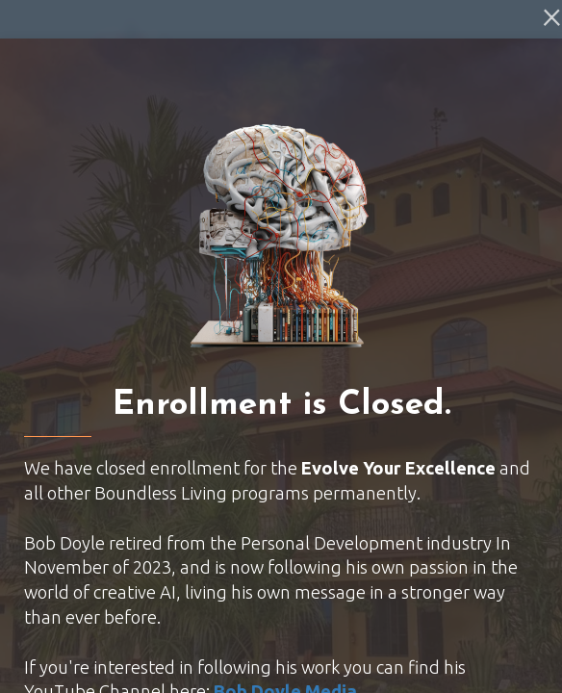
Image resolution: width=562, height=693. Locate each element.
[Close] (552, 15)
